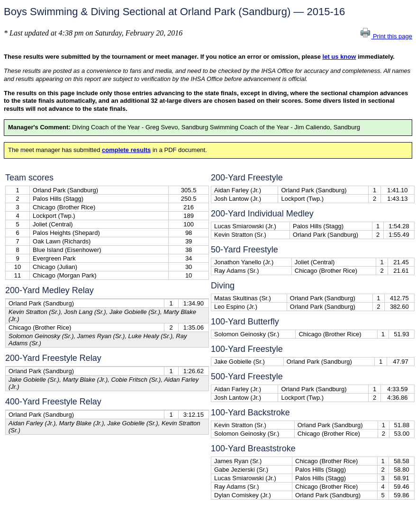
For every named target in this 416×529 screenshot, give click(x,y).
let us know (339, 56)
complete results (126, 149)
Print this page (386, 36)
